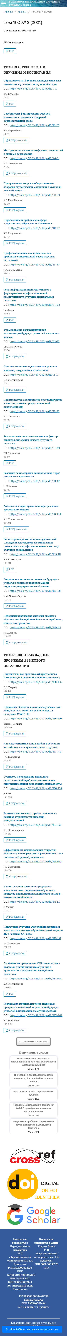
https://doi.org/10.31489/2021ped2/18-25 (34, 125)
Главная (8, 11)
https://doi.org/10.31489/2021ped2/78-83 (34, 411)
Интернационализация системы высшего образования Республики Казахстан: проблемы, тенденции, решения (33, 619)
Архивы (22, 11)
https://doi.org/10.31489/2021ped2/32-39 (35, 195)
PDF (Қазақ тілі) (17, 140)
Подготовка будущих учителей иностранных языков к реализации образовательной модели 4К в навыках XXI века (33, 930)
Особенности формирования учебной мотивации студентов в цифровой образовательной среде (27, 117)
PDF (11, 51)
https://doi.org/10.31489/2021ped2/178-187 (35, 938)
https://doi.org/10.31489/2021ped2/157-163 (35, 824)
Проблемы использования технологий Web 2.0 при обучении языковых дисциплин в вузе (33, 1108)
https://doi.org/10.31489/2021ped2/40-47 (34, 228)
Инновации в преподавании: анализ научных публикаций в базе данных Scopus (33, 1078)
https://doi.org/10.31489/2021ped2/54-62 (35, 304)
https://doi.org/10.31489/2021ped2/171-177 (35, 901)
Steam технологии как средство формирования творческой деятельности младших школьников (33, 1061)
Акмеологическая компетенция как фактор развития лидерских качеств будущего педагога (31, 440)
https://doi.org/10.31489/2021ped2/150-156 (36, 788)
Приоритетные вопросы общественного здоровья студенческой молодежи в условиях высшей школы (32, 187)
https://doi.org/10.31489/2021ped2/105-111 (35, 554)
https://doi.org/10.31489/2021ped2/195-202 (36, 1015)
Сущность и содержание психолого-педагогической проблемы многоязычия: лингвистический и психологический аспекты (33, 780)
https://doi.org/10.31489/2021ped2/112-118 (35, 590)
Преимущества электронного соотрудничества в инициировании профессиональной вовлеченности (33, 403)
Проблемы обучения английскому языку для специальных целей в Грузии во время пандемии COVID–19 (32, 710)
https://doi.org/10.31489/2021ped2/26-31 (34, 158)
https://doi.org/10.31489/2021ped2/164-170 (35, 861)
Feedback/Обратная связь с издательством (32, 1329)
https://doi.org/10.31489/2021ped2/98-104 (35, 514)
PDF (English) (16, 210)
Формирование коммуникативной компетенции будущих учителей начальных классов (32, 333)
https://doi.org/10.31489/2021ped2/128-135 (36, 682)
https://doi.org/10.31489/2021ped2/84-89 (35, 448)
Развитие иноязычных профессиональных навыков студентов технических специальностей (30, 817)
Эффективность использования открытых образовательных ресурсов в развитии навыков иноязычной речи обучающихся (33, 853)
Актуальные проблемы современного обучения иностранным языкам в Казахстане (33, 1124)
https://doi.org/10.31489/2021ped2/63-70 (34, 341)
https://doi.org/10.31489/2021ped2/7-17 (33, 88)
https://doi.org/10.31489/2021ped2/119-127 (35, 627)
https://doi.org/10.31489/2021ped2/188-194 (36, 978)
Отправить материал (33, 1041)
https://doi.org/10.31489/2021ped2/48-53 (35, 264)
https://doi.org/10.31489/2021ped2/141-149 (35, 751)
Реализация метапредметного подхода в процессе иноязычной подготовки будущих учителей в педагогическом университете (31, 1007)
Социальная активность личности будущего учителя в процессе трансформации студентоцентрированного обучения (31, 583)
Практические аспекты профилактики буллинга (33, 1093)
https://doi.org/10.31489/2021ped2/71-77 (34, 374)
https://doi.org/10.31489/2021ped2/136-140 (36, 718)
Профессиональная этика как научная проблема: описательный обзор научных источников (29, 256)
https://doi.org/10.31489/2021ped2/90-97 (35, 481)
